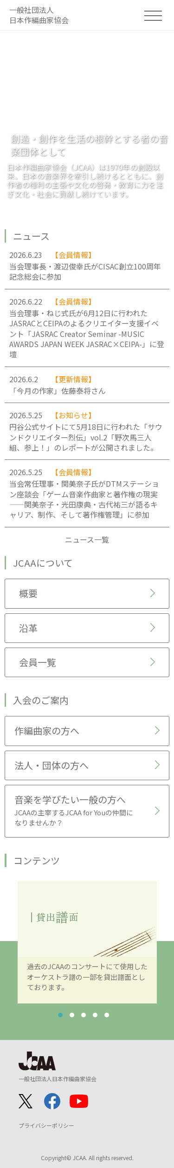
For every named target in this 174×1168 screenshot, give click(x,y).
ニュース (31, 236)
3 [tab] (83, 1015)
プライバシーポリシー (46, 1125)
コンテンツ (36, 860)
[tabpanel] (87, 942)
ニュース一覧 (87, 539)
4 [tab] (95, 1015)
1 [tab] (60, 1015)
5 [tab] (106, 1015)
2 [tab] (72, 1015)
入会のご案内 (41, 700)
